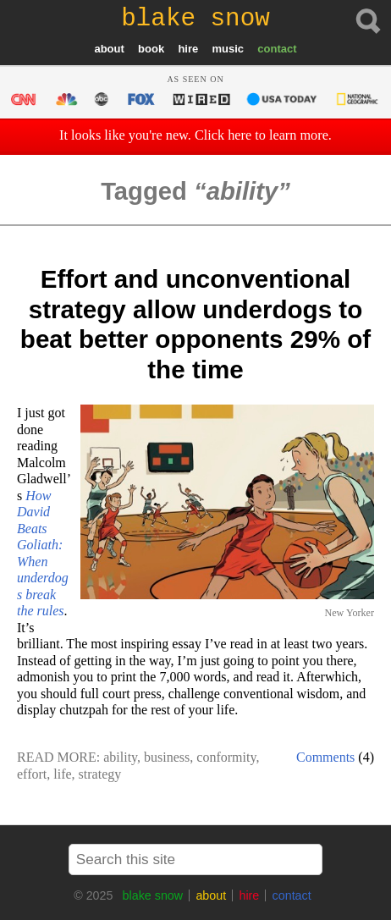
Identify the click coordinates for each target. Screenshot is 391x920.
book (151, 48)
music (228, 48)
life (62, 774)
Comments (325, 757)
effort (32, 774)
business (167, 757)
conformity (226, 757)
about (109, 48)
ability (120, 757)
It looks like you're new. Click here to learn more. (195, 135)
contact (276, 48)
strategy (100, 774)
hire (188, 48)
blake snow (153, 895)
